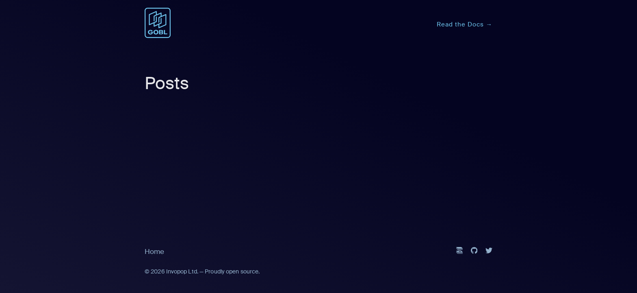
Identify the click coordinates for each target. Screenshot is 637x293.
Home (154, 251)
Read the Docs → (464, 24)
